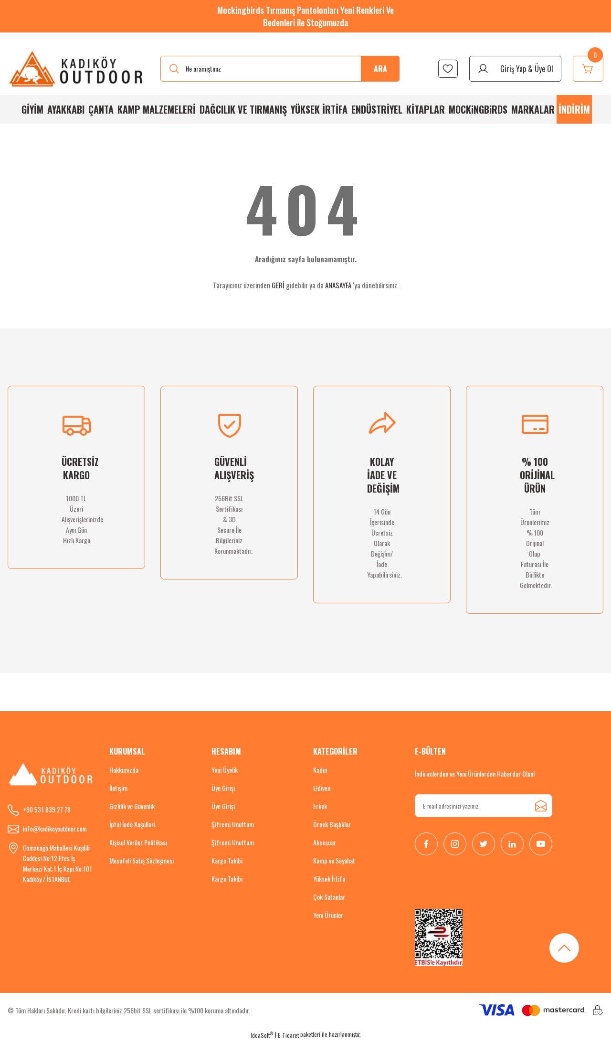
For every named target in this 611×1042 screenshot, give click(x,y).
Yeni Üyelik (224, 770)
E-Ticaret (288, 1035)
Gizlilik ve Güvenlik (132, 806)
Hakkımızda (123, 770)
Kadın (320, 770)
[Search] (280, 69)
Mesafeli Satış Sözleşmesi (141, 860)
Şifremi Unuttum (232, 824)
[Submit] (540, 805)
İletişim (118, 788)
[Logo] (76, 68)
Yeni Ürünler (328, 915)
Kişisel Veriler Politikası (138, 842)
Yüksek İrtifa (329, 879)
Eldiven (321, 788)
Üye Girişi (223, 788)
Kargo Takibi (226, 860)
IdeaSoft (262, 1035)
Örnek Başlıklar (332, 824)
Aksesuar (324, 842)
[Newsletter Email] (483, 805)
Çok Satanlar (329, 897)
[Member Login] (515, 69)
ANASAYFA (338, 285)
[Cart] (588, 69)
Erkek (320, 806)
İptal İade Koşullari (132, 824)
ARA (380, 68)
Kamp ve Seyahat (334, 860)
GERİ (278, 285)
